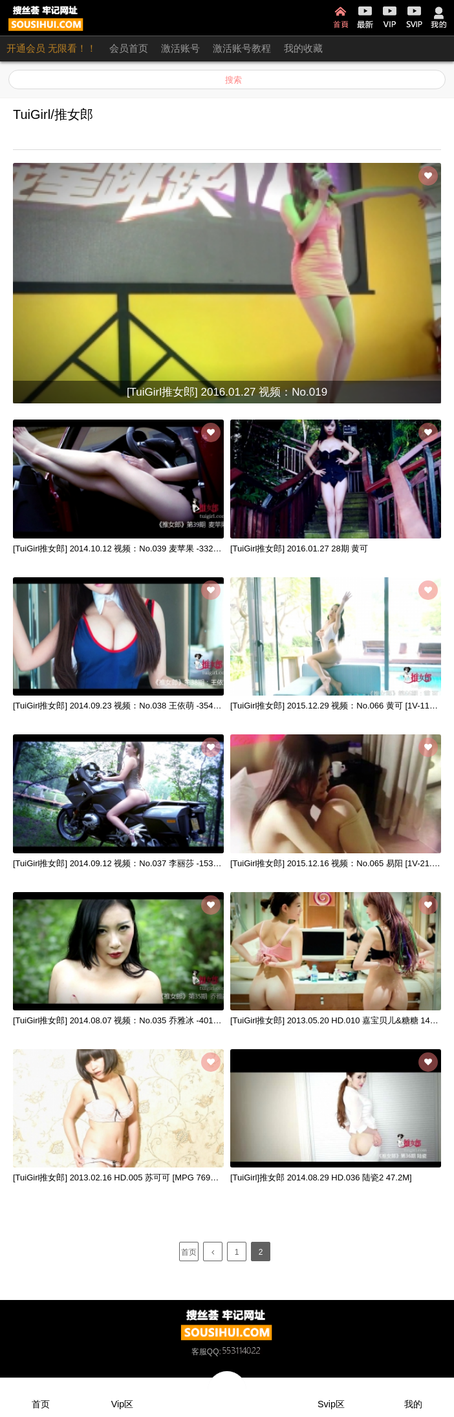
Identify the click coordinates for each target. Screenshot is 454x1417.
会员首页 (128, 48)
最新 (365, 17)
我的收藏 (303, 48)
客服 (199, 1351)
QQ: (235, 1351)
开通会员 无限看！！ (51, 48)
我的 (439, 17)
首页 (340, 17)
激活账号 (180, 48)
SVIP (414, 17)
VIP (390, 17)
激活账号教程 (242, 48)
